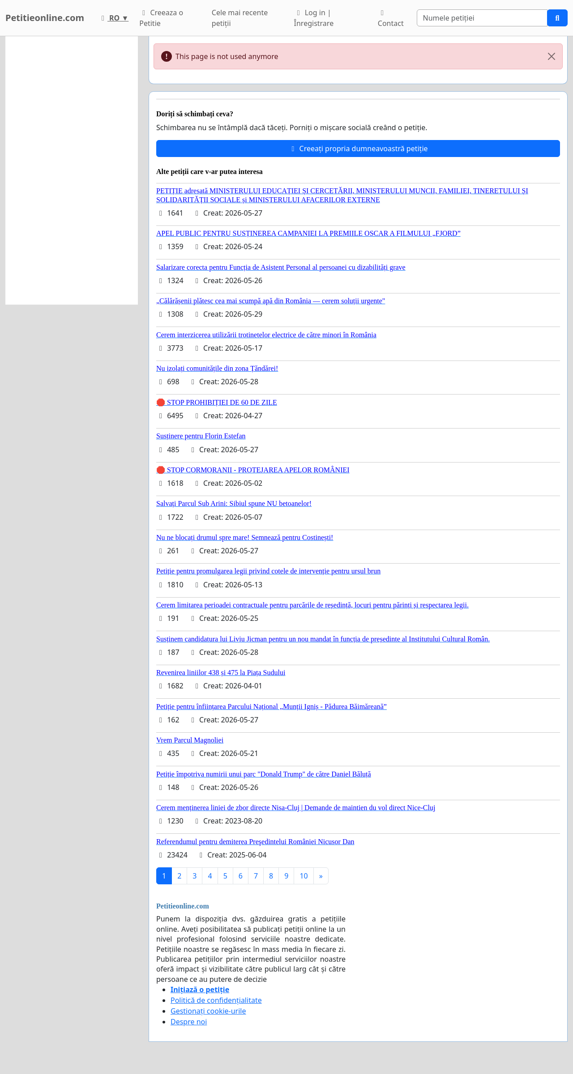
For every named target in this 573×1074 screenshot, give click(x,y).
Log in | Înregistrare (314, 18)
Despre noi (189, 1022)
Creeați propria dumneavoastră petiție (358, 148)
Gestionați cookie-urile (208, 1011)
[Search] (482, 17)
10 (303, 876)
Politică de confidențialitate (216, 1000)
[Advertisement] (71, 170)
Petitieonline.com (44, 18)
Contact (391, 18)
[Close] (551, 56)
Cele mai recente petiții (240, 18)
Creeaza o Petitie (161, 18)
